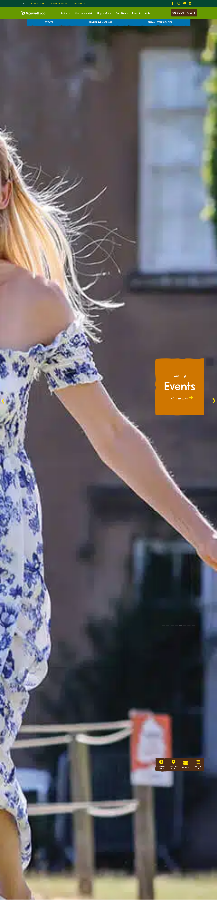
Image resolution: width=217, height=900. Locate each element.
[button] (3, 401)
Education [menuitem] (37, 3)
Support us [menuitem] (104, 13)
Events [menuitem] (49, 22)
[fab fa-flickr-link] (190, 3)
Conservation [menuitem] (58, 3)
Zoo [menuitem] (22, 3)
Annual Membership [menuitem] (100, 22)
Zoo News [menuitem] (121, 13)
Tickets (185, 768)
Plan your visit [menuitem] (84, 13)
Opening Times (161, 768)
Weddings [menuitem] (79, 3)
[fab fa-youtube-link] (184, 3)
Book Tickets (183, 13)
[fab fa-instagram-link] (179, 3)
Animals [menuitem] (65, 13)
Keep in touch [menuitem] (141, 13)
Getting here (174, 768)
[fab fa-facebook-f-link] (173, 3)
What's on (198, 768)
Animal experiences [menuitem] (160, 22)
